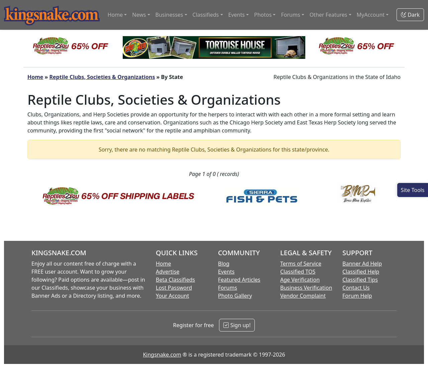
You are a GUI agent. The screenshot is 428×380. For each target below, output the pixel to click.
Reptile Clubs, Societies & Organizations (102, 77)
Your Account (172, 295)
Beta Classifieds (175, 279)
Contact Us (355, 287)
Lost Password (174, 287)
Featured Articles (239, 279)
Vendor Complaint (303, 295)
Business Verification (306, 287)
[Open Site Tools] (412, 190)
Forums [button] (290, 14)
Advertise (167, 271)
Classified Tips (360, 279)
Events (226, 271)
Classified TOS (297, 271)
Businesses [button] (169, 14)
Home (35, 77)
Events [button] (236, 14)
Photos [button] (263, 14)
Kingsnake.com (162, 354)
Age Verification (300, 279)
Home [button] (115, 14)
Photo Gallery (235, 295)
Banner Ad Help (362, 263)
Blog (223, 263)
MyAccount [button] (371, 14)
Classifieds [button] (206, 14)
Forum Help (357, 295)
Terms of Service (300, 263)
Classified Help (360, 271)
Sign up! (236, 325)
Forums (227, 287)
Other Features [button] (328, 14)
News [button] (139, 14)
